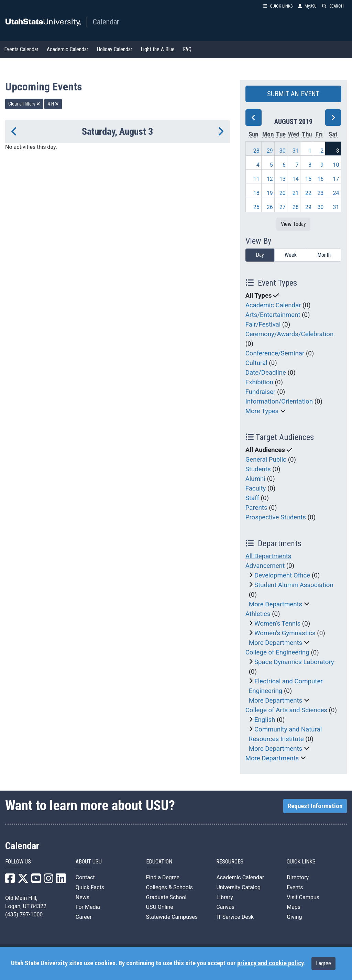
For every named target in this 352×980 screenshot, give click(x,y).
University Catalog (238, 887)
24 (336, 193)
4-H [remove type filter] (53, 104)
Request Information (315, 806)
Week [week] (291, 255)
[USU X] (23, 880)
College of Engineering (277, 652)
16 (320, 179)
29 (270, 150)
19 (270, 193)
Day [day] (260, 255)
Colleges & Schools (169, 887)
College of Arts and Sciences (286, 710)
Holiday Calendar (114, 49)
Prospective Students (275, 517)
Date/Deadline (265, 372)
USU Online (159, 907)
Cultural (256, 363)
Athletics (258, 614)
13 (282, 179)
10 (336, 165)
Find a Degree (162, 877)
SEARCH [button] (333, 6)
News (82, 897)
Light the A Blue (158, 49)
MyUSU (307, 6)
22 (308, 193)
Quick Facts (90, 887)
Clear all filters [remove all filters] (24, 104)
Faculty (255, 488)
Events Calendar (21, 49)
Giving (294, 917)
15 (308, 179)
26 (270, 207)
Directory (298, 877)
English (264, 720)
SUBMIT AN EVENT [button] (293, 94)
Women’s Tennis (277, 623)
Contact (85, 877)
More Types (262, 411)
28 (256, 150)
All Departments (268, 556)
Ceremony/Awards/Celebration (289, 334)
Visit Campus (303, 897)
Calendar (106, 21)
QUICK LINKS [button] (278, 6)
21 (296, 193)
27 (282, 207)
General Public (265, 459)
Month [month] (324, 255)
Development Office (282, 575)
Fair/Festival (263, 324)
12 (270, 179)
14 (296, 179)
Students (258, 469)
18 (256, 193)
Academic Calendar (67, 49)
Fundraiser (260, 392)
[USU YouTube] (36, 880)
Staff (252, 498)
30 (282, 150)
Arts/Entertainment (272, 315)
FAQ (187, 49)
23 (320, 193)
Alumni (255, 479)
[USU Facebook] (10, 880)
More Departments (275, 604)
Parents (256, 507)
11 (256, 179)
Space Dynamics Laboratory (294, 662)
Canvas (225, 907)
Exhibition (259, 382)
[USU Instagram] (48, 880)
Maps (293, 907)
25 (256, 207)
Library (224, 897)
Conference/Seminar (275, 353)
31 (296, 150)
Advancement (265, 566)
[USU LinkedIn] (61, 880)
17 (336, 179)
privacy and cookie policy (270, 963)
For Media (88, 907)
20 (282, 193)
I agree (323, 963)
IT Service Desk (235, 917)
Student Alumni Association (293, 585)
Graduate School (166, 897)
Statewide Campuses (172, 917)
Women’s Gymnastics (285, 633)
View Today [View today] (293, 224)
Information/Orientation (279, 401)
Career (84, 917)
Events (295, 887)
